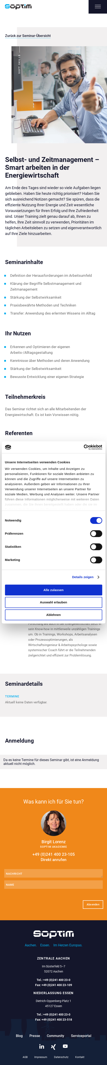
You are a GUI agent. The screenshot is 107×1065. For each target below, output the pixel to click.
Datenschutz (61, 1057)
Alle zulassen (53, 590)
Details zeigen (82, 577)
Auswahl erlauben (53, 602)
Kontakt (79, 1057)
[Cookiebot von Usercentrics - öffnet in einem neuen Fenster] (83, 447)
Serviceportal (81, 1036)
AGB (25, 1057)
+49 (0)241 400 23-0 (56, 980)
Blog (19, 1036)
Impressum (40, 1057)
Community (55, 1036)
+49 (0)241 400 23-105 (53, 857)
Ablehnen (53, 615)
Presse (34, 1036)
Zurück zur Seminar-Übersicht (28, 36)
